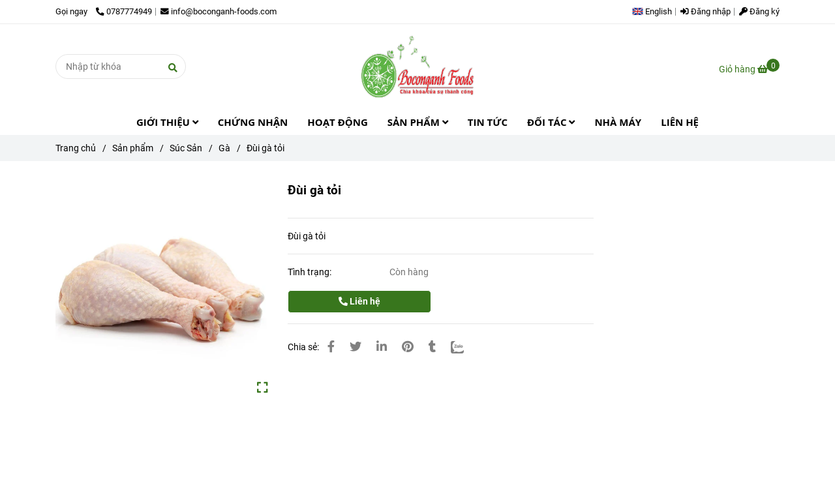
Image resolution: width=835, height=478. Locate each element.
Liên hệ (359, 301)
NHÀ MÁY (617, 121)
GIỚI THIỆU (167, 121)
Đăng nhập (705, 11)
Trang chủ (75, 148)
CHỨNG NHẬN (253, 121)
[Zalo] (457, 346)
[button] (655, 11)
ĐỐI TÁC (551, 121)
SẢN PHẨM (417, 121)
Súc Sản (186, 148)
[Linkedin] (381, 346)
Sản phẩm (132, 148)
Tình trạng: (310, 272)
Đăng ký (759, 11)
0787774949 (124, 11)
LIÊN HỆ (680, 121)
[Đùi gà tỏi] (417, 66)
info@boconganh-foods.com (218, 11)
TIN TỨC (488, 121)
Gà (224, 148)
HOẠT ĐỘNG (337, 121)
